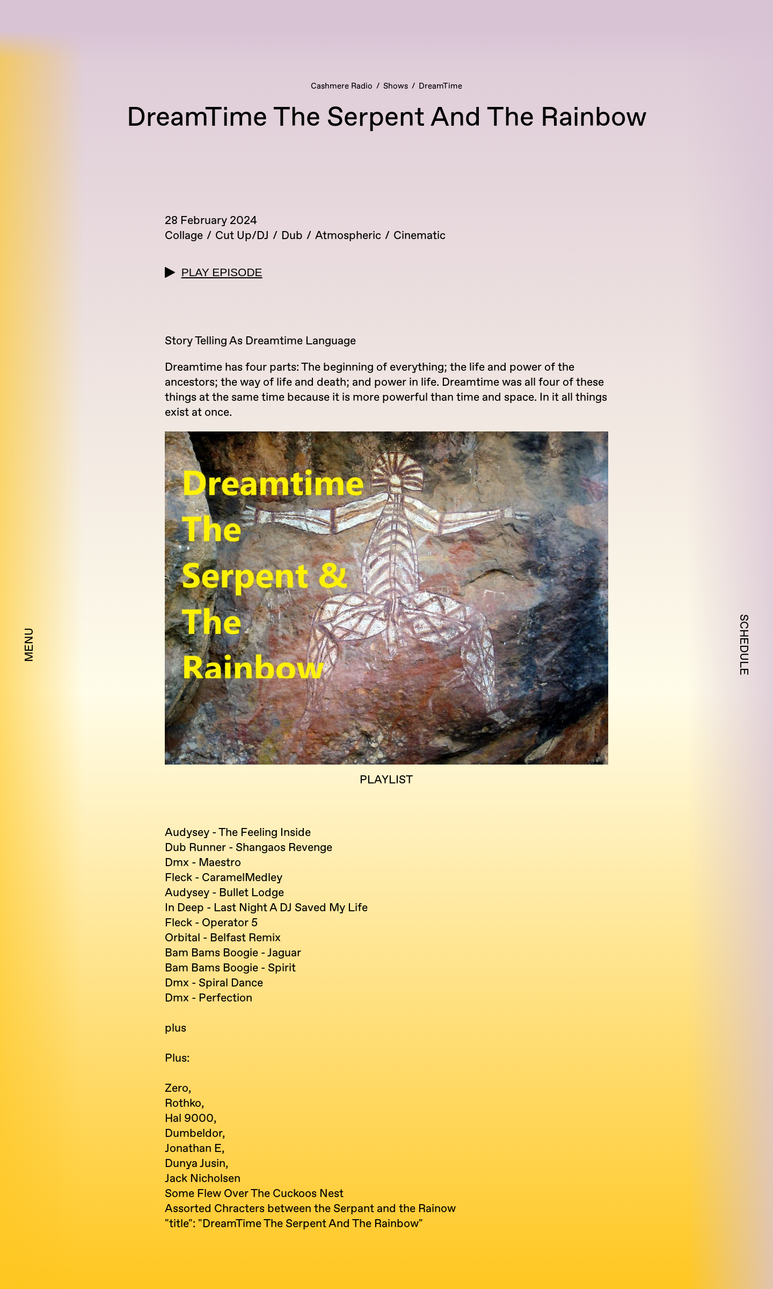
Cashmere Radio (342, 86)
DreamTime (440, 86)
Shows (395, 86)
